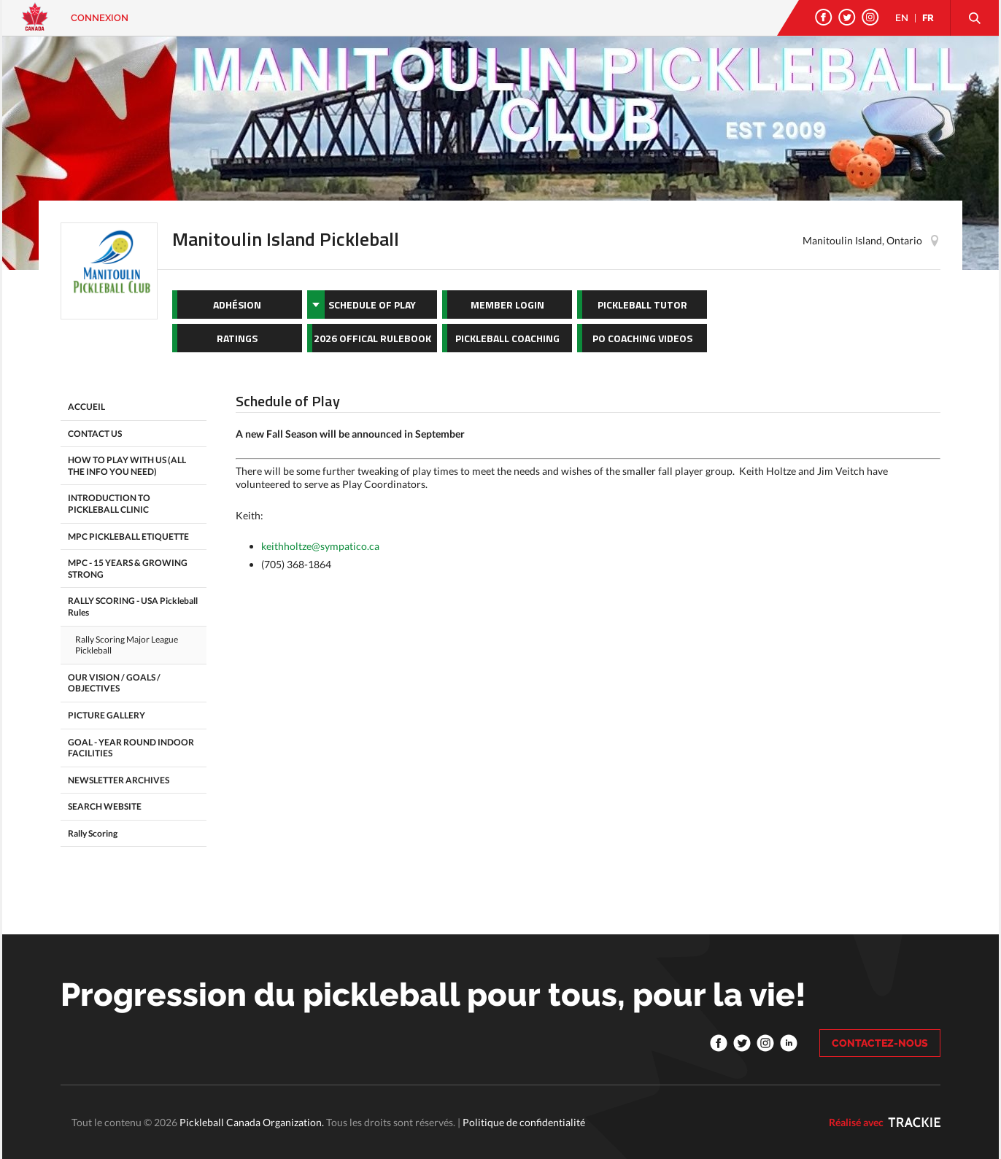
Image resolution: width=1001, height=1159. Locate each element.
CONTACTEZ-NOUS (880, 1043)
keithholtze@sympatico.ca (320, 546)
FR (928, 17)
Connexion (99, 17)
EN (901, 17)
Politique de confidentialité (524, 1122)
